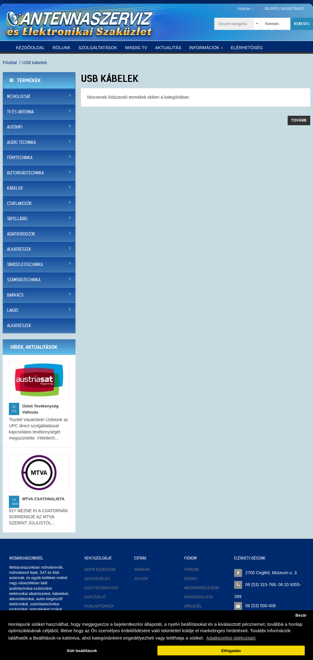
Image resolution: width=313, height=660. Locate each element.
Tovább (299, 120)
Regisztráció (292, 8)
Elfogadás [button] (231, 650)
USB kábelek (34, 62)
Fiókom (191, 569)
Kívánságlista (198, 597)
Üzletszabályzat (101, 588)
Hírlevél (193, 606)
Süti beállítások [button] (82, 650)
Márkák (142, 569)
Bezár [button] (301, 615)
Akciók (141, 579)
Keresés (301, 23)
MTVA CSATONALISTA (43, 499)
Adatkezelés (97, 579)
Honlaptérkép (99, 606)
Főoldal (10, 62)
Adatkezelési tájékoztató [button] (231, 637)
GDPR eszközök (100, 569)
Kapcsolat (95, 597)
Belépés (272, 8)
